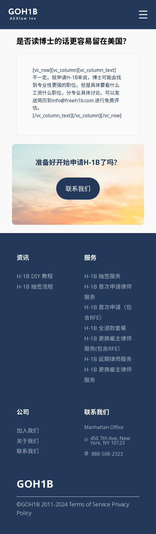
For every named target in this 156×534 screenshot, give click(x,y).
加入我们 (28, 430)
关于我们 (28, 441)
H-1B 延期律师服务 (108, 359)
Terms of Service (89, 504)
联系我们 (77, 188)
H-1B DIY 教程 (35, 276)
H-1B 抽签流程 (35, 286)
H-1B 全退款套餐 (105, 328)
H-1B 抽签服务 (102, 276)
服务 (90, 257)
